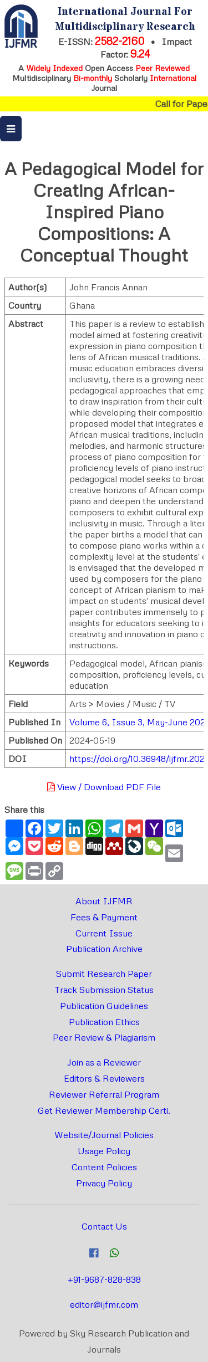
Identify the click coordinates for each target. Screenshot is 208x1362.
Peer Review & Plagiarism (104, 1037)
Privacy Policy (104, 1183)
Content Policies (104, 1166)
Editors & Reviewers (104, 1078)
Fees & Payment (104, 917)
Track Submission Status (104, 989)
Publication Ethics (104, 1021)
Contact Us (104, 1226)
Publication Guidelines (104, 1005)
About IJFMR (104, 901)
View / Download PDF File (104, 786)
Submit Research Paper (104, 973)
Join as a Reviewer (104, 1062)
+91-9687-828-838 (104, 1279)
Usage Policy (104, 1150)
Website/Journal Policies (104, 1134)
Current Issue (104, 933)
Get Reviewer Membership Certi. (104, 1110)
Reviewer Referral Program (104, 1094)
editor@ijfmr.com (104, 1304)
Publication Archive (104, 948)
